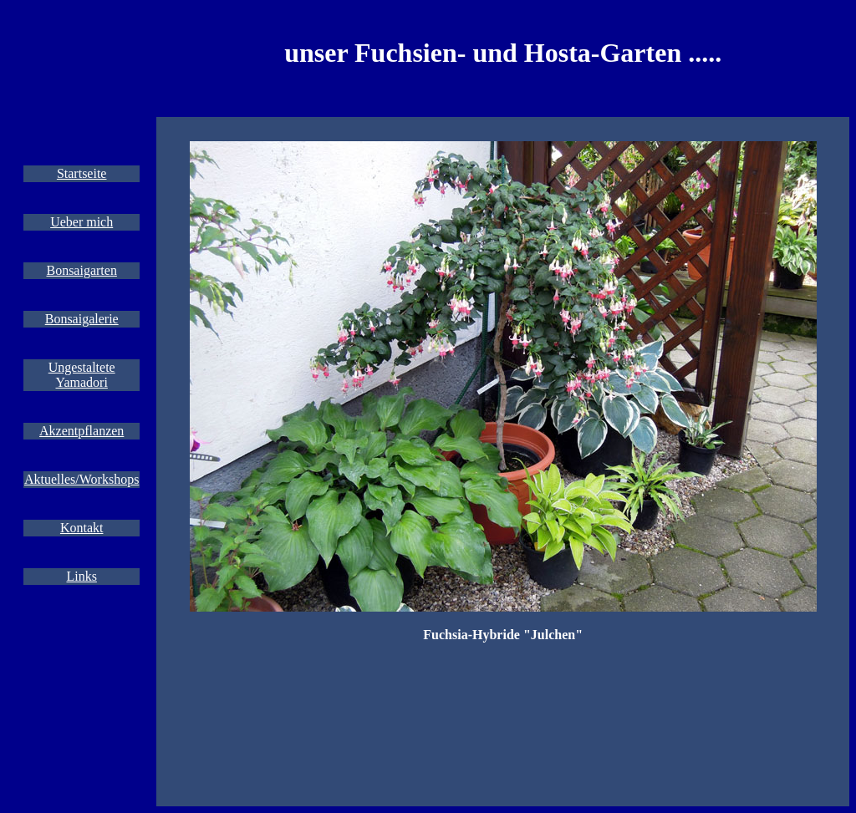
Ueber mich (81, 222)
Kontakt (82, 528)
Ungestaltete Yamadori (81, 374)
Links (81, 576)
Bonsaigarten (81, 270)
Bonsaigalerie (82, 319)
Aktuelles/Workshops (81, 479)
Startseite (82, 173)
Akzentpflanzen (81, 431)
